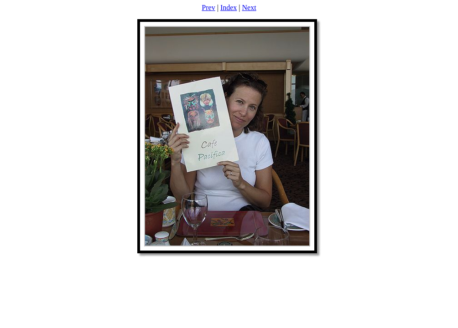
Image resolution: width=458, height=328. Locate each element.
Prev (208, 7)
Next (249, 7)
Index (228, 7)
